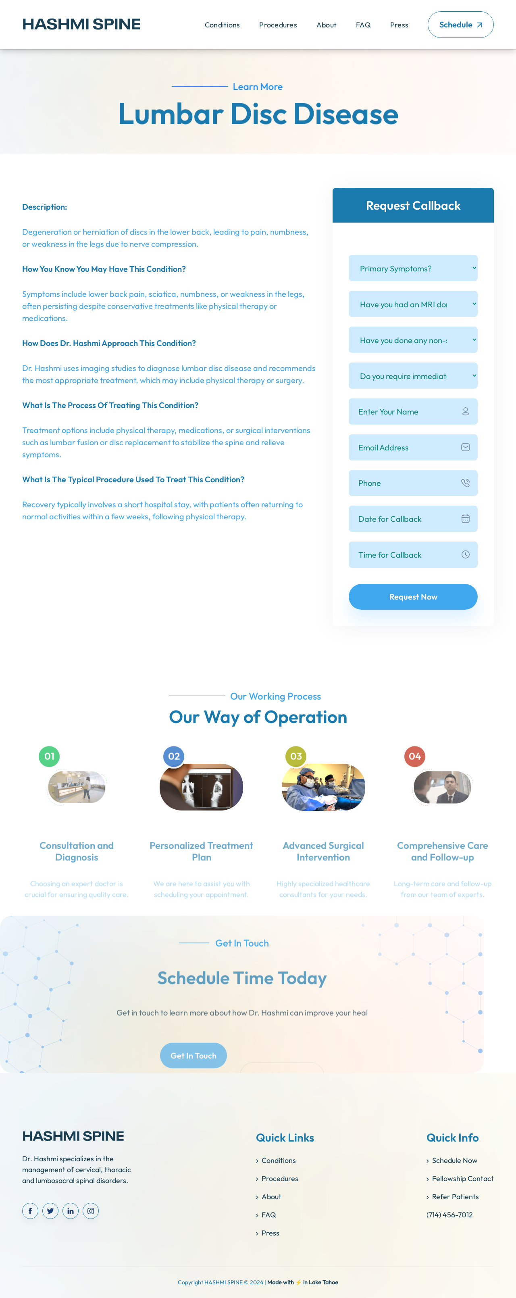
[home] (81, 25)
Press (399, 24)
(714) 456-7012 (450, 1214)
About (326, 24)
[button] (222, 24)
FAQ (363, 24)
